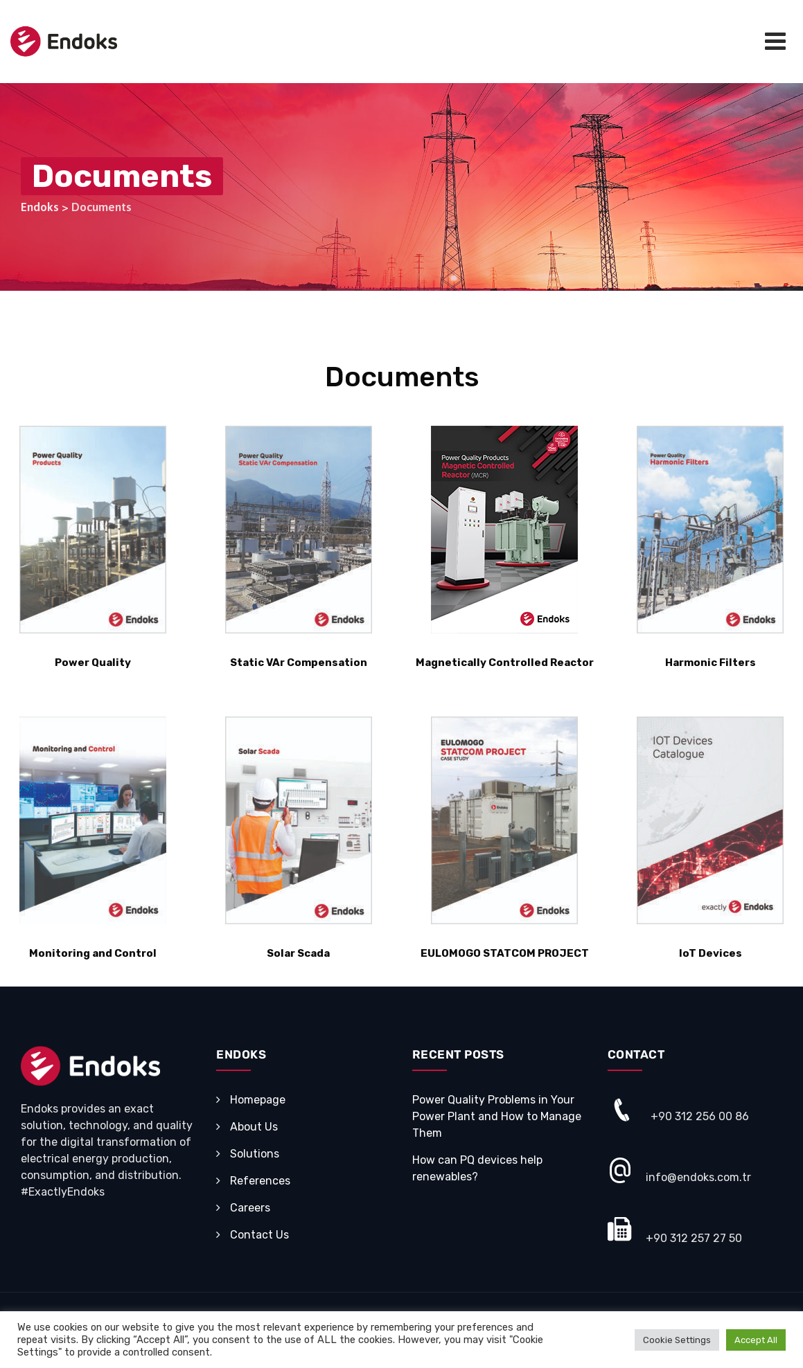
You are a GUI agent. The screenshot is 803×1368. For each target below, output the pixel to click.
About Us (254, 1126)
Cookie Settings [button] (677, 1340)
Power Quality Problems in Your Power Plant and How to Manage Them (496, 1116)
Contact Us (259, 1234)
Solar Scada (298, 953)
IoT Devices (710, 953)
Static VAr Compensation (298, 662)
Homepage (257, 1099)
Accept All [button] (755, 1340)
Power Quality (93, 662)
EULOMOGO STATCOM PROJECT (505, 953)
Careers (250, 1207)
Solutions (254, 1153)
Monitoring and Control (93, 953)
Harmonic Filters (710, 662)
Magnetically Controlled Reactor (505, 662)
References (260, 1180)
